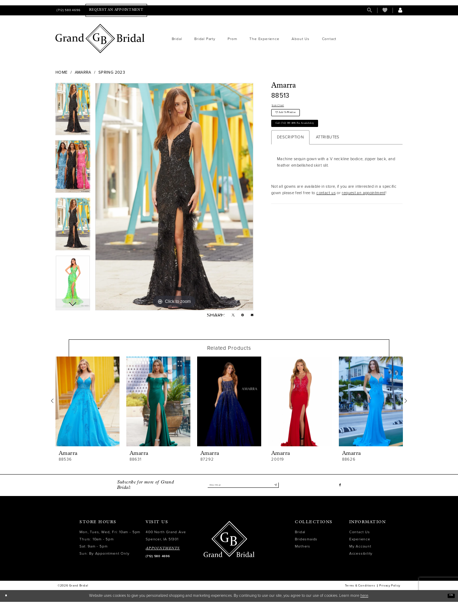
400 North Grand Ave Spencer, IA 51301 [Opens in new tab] (166, 538)
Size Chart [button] (281, 106)
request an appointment (363, 206)
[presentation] (87, 403)
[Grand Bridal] (100, 38)
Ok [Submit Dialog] (449, 598)
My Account (360, 548)
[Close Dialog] (7, 598)
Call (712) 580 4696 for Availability (308, 134)
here (364, 597)
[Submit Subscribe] (274, 487)
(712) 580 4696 (158, 558)
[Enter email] (243, 487)
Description (290, 150)
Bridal (300, 534)
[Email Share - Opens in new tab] (251, 316)
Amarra (83, 72)
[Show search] (369, 10)
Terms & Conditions (360, 588)
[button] (400, 10)
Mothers (302, 548)
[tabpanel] (72, 112)
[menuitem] (68, 10)
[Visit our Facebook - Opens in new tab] (339, 487)
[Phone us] (68, 10)
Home (61, 72)
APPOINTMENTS (163, 550)
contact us (326, 206)
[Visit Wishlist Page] (385, 10)
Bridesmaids (306, 541)
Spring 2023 (111, 72)
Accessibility (360, 555)
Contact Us (359, 534)
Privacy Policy (389, 588)
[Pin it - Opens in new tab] (239, 316)
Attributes (328, 150)
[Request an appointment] (116, 10)
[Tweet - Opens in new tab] (228, 316)
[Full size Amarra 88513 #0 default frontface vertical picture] (174, 196)
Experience (359, 541)
